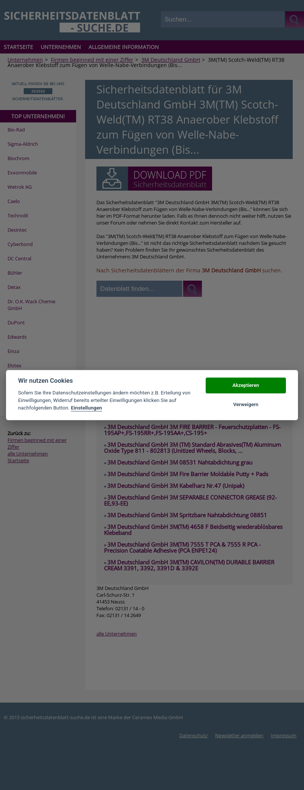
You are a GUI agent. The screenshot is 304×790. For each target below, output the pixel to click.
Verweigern (245, 404)
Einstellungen (86, 408)
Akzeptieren (245, 385)
